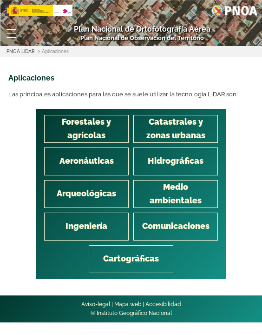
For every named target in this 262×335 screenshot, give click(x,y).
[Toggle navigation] (11, 33)
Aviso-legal (95, 304)
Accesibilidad (163, 304)
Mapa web (127, 304)
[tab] (86, 129)
